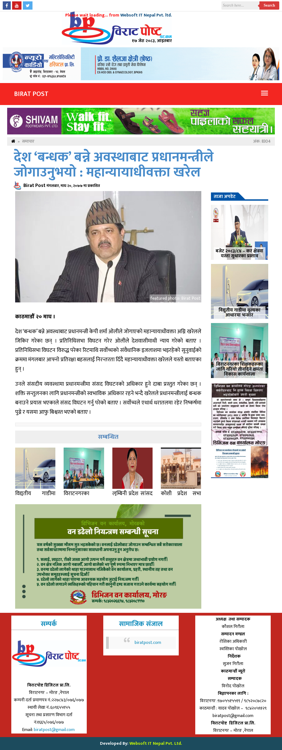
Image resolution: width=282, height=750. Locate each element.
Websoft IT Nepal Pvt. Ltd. (155, 743)
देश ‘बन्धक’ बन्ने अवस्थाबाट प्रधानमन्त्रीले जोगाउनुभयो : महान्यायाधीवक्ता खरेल (114, 165)
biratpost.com (148, 642)
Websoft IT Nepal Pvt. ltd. (146, 15)
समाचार (28, 141)
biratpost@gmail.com (55, 730)
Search (269, 5)
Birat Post (31, 94)
